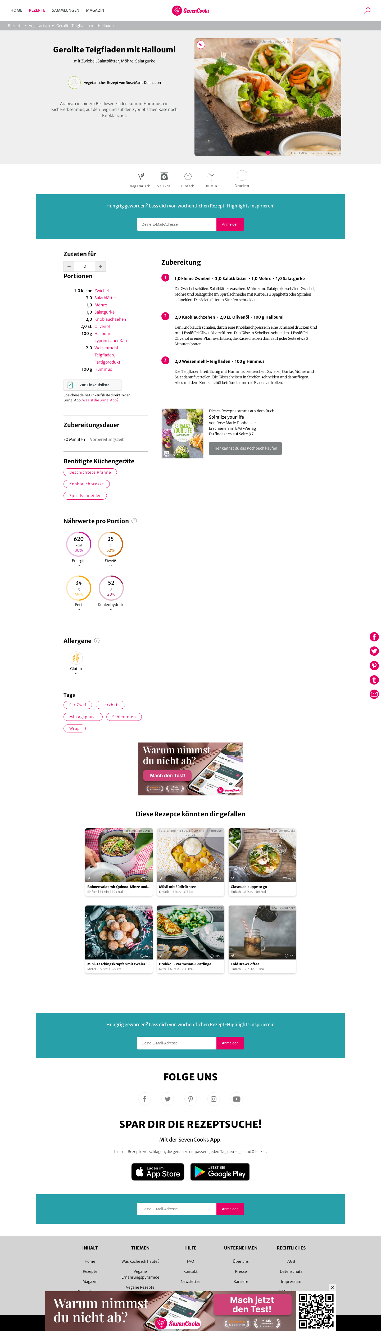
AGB (291, 1261)
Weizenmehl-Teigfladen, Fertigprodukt (107, 355)
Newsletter (190, 1281)
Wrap (74, 728)
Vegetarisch (39, 25)
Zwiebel (101, 290)
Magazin (95, 10)
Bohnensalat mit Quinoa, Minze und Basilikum (117, 887)
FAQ (190, 1261)
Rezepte (37, 10)
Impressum (291, 1281)
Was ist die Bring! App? (100, 400)
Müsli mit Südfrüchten (177, 887)
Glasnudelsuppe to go (249, 887)
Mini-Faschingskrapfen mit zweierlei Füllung (118, 964)
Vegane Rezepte (140, 1287)
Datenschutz (291, 1271)
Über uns (241, 1261)
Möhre (100, 304)
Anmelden (230, 224)
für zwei (77, 705)
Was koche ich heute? (140, 1261)
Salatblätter (105, 297)
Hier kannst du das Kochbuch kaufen (245, 448)
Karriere (241, 1281)
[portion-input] (84, 266)
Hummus (103, 369)
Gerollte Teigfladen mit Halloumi (85, 25)
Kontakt (190, 1271)
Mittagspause (83, 716)
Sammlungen (65, 10)
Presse (241, 1271)
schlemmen (124, 716)
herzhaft (110, 705)
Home (16, 10)
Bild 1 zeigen (268, 153)
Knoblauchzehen (110, 319)
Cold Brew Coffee (245, 964)
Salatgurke (104, 312)
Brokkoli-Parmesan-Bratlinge (185, 964)
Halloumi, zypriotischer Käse (111, 337)
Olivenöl (102, 326)
